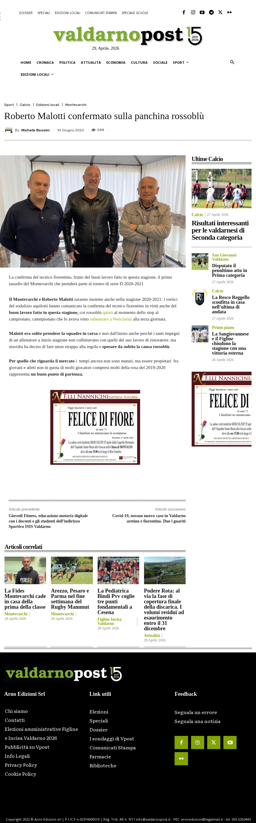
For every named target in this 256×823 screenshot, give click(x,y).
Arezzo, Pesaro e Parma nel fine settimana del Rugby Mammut (70, 599)
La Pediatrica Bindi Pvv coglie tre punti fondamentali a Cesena (116, 601)
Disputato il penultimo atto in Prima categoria (229, 270)
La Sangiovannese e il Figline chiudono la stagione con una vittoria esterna (230, 343)
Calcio (25, 105)
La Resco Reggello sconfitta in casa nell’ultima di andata (230, 304)
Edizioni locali (47, 105)
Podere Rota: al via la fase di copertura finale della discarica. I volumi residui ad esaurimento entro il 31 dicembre (164, 609)
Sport (9, 105)
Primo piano (223, 328)
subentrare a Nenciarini (111, 319)
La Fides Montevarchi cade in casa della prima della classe (25, 599)
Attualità (152, 636)
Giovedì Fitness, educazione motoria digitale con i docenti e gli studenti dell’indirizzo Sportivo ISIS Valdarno (48, 521)
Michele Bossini (35, 130)
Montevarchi (76, 105)
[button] (232, 63)
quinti (108, 312)
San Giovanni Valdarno (224, 257)
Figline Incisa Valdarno (110, 621)
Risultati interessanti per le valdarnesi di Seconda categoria (220, 230)
